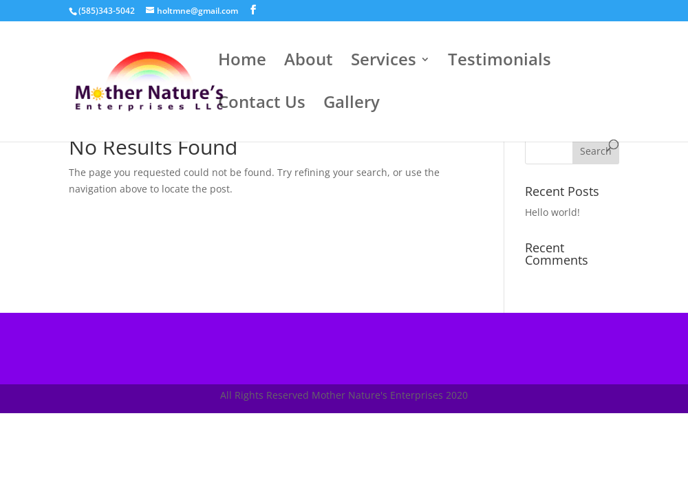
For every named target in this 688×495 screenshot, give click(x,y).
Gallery (351, 105)
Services (383, 62)
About (308, 62)
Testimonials (499, 62)
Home (242, 62)
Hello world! (552, 212)
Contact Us (261, 105)
